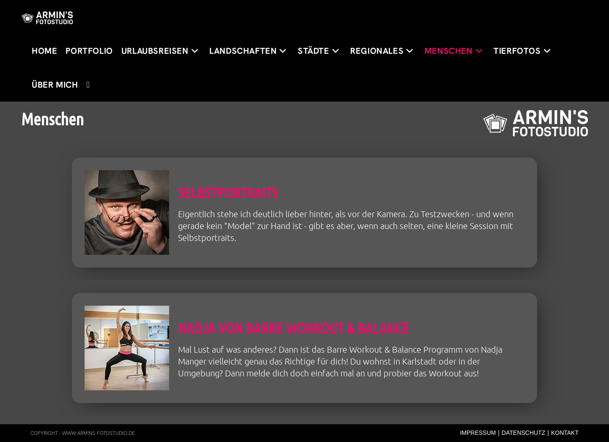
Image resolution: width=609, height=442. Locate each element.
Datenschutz (523, 432)
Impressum (478, 432)
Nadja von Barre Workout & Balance (293, 327)
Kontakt (565, 432)
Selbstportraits (228, 192)
